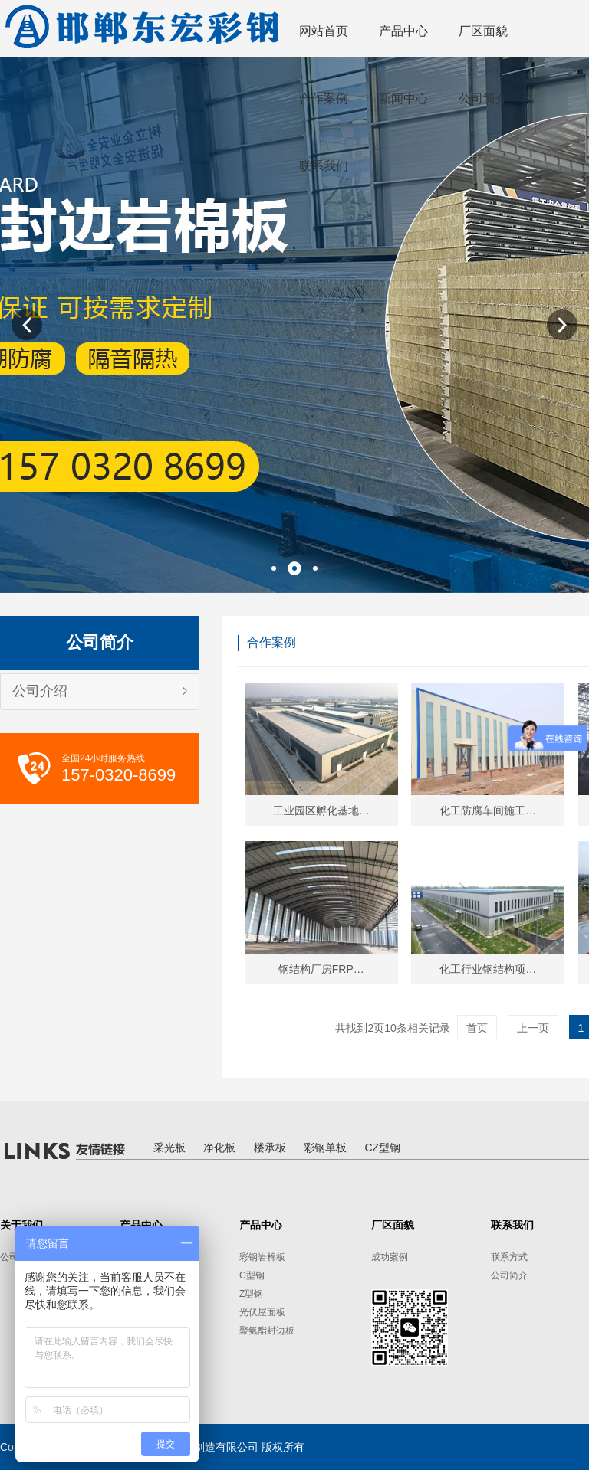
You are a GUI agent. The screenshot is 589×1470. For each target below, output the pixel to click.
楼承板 (270, 1147)
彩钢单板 (325, 1147)
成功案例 (389, 1257)
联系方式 (509, 1257)
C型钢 (252, 1275)
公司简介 (509, 1275)
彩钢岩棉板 (262, 1257)
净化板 (219, 1147)
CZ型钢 (382, 1147)
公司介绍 (39, 691)
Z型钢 (251, 1293)
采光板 (169, 1147)
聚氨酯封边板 (266, 1330)
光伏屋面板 (262, 1312)
